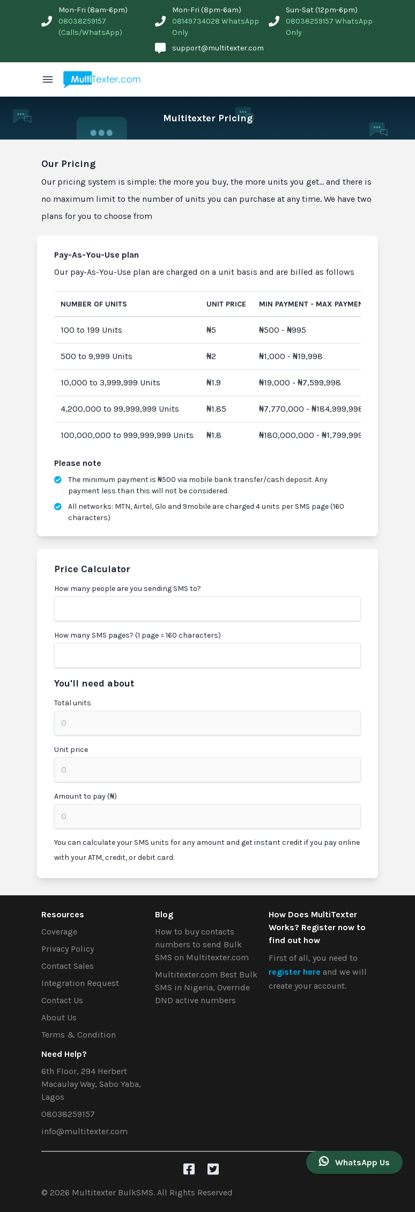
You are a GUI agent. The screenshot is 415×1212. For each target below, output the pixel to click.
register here (296, 972)
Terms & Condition (78, 1035)
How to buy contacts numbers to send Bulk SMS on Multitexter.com (202, 944)
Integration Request (80, 983)
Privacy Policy (67, 949)
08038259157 (68, 1114)
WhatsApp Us (354, 1161)
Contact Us (62, 1000)
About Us (59, 1017)
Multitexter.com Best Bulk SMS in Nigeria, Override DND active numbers (206, 987)
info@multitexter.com (84, 1131)
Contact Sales (67, 966)
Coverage (59, 931)
